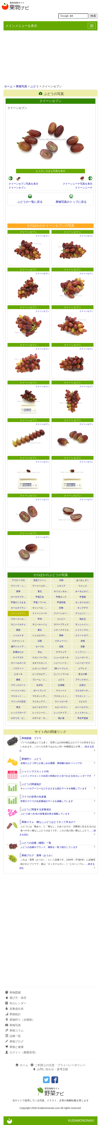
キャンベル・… (39, 608)
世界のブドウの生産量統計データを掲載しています (46, 801)
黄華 (18, 591)
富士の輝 (82, 674)
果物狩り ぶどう (31, 758)
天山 (40, 652)
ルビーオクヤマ (39, 707)
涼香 (40, 641)
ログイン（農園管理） (21, 1052)
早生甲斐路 (82, 718)
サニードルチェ (18, 624)
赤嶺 (83, 641)
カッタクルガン (82, 602)
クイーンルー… (61, 613)
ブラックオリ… (82, 679)
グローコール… (18, 619)
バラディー (18, 668)
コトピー (61, 619)
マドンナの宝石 (18, 701)
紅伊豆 (40, 685)
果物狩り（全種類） (20, 1019)
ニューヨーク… (82, 657)
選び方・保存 (15, 997)
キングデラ (82, 608)
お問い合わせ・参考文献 (50, 1069)
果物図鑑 (13, 992)
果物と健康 (14, 1046)
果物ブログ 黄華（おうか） (38, 855)
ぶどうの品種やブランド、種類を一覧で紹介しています (49, 847)
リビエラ (82, 701)
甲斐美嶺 (61, 602)
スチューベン (61, 641)
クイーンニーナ (83, 187)
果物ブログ (14, 1041)
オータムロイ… (82, 591)
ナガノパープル (39, 657)
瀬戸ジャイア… (18, 646)
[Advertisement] (50, 58)
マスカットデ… (39, 696)
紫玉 (40, 630)
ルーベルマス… (82, 707)
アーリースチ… (39, 586)
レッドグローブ (18, 712)
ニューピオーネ (61, 657)
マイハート (61, 690)
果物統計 (13, 1014)
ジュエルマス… (39, 635)
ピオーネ (18, 674)
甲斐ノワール (39, 602)
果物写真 (21, 86)
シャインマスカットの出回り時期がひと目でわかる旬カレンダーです (55, 776)
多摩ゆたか (18, 652)
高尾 (61, 646)
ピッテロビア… (39, 674)
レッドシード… (39, 712)
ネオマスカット (39, 663)
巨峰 (61, 608)
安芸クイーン (39, 580)
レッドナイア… (61, 712)
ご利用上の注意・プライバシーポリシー (58, 1065)
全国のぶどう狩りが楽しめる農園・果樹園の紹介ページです (51, 763)
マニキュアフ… (39, 701)
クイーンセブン (17, 187)
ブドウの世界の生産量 (34, 796)
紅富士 (83, 685)
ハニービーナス (82, 663)
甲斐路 (83, 597)
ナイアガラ (18, 657)
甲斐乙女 (40, 597)
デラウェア (61, 652)
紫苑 (18, 630)
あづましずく (82, 580)
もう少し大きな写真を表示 (50, 171)
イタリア (61, 586)
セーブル (40, 646)
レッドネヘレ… (82, 712)
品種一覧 (13, 1035)
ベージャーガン (18, 690)
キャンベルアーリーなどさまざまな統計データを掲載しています (53, 788)
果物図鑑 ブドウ (31, 738)
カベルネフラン (18, 608)
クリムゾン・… (82, 613)
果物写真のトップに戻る (71, 201)
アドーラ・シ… (18, 586)
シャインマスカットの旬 (35, 771)
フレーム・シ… (39, 679)
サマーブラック (61, 624)
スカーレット (18, 641)
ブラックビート (18, 685)
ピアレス (82, 668)
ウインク (82, 586)
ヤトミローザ (61, 701)
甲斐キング (61, 597)
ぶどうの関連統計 (31, 784)
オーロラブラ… (18, 597)
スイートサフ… (82, 635)
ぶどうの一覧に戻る (30, 201)
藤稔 (18, 679)
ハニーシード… (61, 663)
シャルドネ (18, 635)
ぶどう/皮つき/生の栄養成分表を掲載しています (45, 813)
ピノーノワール (61, 674)
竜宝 (18, 707)
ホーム (8, 86)
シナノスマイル (61, 630)
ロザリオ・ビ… (18, 718)
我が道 (61, 718)
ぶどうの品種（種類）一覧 (36, 842)
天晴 (61, 580)
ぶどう (34, 86)
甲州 (40, 619)
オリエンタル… (61, 591)
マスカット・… (18, 696)
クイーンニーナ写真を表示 (77, 183)
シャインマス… (82, 630)
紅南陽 (61, 685)
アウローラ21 (18, 580)
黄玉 (40, 591)
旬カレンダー (15, 1003)
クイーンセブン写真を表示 (23, 183)
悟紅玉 (83, 619)
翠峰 (61, 635)
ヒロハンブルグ (39, 668)
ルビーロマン (61, 707)
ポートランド (39, 690)
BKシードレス (61, 668)
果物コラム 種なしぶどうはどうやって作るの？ (49, 822)
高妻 (83, 646)
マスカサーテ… (82, 690)
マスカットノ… (61, 696)
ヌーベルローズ (18, 663)
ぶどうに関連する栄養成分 (36, 809)
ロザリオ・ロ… (39, 718)
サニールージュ (39, 624)
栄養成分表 (14, 1008)
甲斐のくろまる (18, 602)
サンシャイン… (82, 624)
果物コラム (14, 1030)
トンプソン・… (82, 652)
